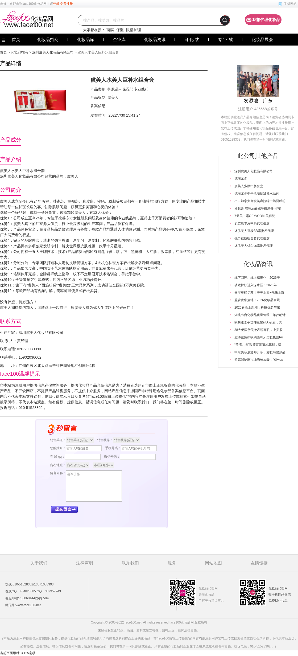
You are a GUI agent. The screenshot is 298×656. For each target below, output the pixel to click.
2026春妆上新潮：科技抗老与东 (257, 307)
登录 (56, 4)
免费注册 (66, 4)
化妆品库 (85, 39)
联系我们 (130, 563)
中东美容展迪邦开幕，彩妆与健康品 (259, 352)
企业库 (119, 39)
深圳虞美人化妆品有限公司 (53, 52)
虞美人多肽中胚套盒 (248, 186)
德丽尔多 (240, 179)
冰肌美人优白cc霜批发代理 (253, 246)
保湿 (120, 30)
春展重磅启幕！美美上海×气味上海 (259, 292)
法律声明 (84, 563)
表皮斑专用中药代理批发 (252, 223)
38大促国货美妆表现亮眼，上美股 (258, 330)
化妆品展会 (262, 39)
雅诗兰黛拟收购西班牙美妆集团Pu (258, 337)
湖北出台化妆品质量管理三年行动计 (259, 315)
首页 (3, 52)
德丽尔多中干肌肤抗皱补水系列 (256, 193)
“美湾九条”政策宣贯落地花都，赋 (257, 345)
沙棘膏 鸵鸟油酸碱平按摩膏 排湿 (257, 208)
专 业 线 (225, 39)
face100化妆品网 (34, 4)
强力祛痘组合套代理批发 (252, 238)
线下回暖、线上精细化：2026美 (257, 278)
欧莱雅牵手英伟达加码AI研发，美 (258, 322)
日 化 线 (191, 39)
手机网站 (290, 4)
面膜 (110, 30)
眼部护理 (133, 30)
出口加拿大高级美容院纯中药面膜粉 (259, 201)
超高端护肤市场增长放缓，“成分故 (258, 360)
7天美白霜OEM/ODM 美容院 (254, 216)
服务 (172, 563)
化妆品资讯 (154, 39)
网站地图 (213, 563)
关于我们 (38, 563)
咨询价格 (94, 486)
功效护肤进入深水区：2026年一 (257, 285)
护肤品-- (114, 89)
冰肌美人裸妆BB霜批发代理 (254, 231)
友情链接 (259, 563)
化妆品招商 (48, 39)
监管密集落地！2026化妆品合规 (257, 300)
